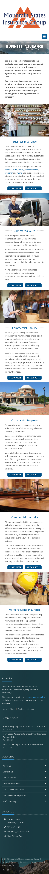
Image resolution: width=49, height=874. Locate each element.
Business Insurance (24, 141)
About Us (24, 765)
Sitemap (30, 709)
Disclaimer (25, 862)
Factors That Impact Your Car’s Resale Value (24, 746)
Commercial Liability (24, 328)
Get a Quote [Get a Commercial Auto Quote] (33, 285)
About (12, 709)
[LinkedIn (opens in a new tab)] (3, 870)
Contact (21, 709)
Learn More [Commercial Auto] (15, 285)
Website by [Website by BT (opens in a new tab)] (8, 865)
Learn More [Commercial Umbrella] (15, 567)
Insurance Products (24, 783)
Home (4, 709)
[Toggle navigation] (44, 36)
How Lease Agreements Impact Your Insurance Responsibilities (24, 736)
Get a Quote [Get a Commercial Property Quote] (33, 474)
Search (5, 862)
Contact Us (24, 771)
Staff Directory (24, 801)
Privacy (14, 862)
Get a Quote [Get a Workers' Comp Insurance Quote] (33, 659)
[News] (8, 870)
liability (21, 169)
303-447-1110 (13, 827)
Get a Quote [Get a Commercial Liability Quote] (33, 378)
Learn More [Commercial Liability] (15, 378)
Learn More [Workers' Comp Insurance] (15, 659)
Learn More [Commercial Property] (15, 474)
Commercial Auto (24, 231)
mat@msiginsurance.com (18, 831)
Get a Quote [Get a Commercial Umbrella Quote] (33, 567)
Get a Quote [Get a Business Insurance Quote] (33, 188)
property (9, 172)
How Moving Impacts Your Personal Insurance (24, 728)
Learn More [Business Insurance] (15, 188)
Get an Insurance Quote (24, 789)
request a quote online (35, 697)
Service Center (24, 777)
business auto (11, 169)
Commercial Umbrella (24, 517)
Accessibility (37, 862)
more (19, 172)
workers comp (31, 169)
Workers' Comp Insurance (24, 610)
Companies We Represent (24, 795)
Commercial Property (24, 420)
